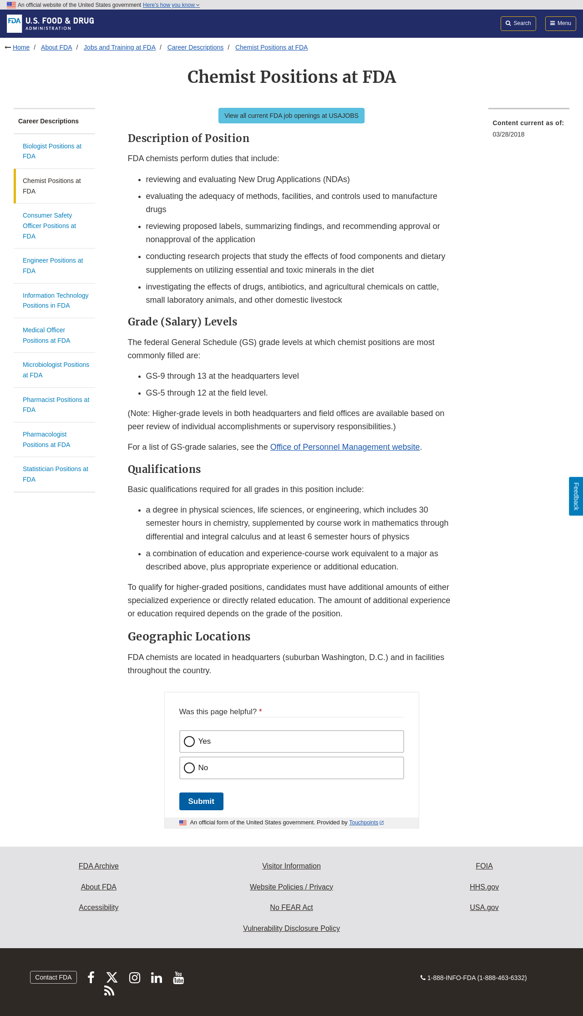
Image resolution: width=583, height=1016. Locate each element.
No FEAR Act (291, 907)
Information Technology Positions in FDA (56, 301)
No (203, 767)
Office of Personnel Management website (345, 447)
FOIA (484, 866)
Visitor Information (291, 866)
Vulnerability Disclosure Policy (291, 928)
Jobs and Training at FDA (120, 47)
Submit (201, 801)
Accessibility (98, 907)
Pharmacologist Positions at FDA (46, 439)
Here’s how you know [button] (171, 5)
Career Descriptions (195, 47)
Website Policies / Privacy (291, 887)
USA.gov (484, 907)
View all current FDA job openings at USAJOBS (291, 115)
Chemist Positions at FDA (271, 47)
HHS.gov (484, 887)
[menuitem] (529, 131)
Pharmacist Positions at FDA (56, 405)
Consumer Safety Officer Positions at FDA (49, 225)
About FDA (56, 47)
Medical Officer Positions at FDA (46, 335)
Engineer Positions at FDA (53, 265)
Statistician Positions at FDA (55, 474)
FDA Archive (99, 866)
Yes (204, 741)
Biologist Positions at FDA (52, 151)
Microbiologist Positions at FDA (56, 370)
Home (21, 47)
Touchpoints (363, 822)
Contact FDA (53, 977)
